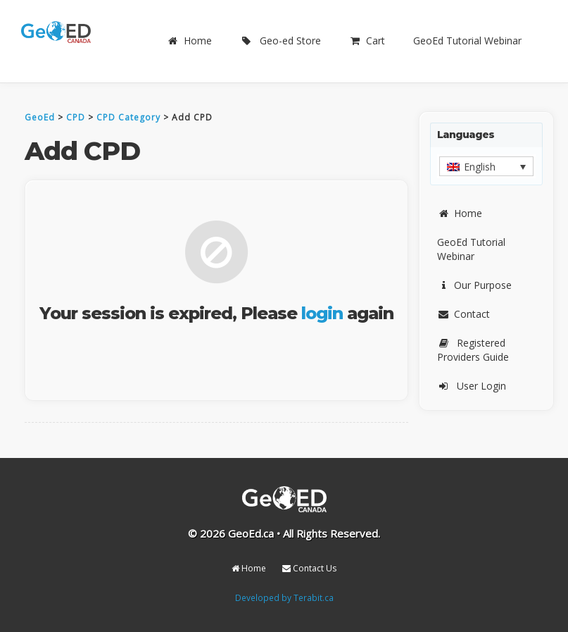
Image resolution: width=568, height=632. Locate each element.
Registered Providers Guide (473, 350)
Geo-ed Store (280, 40)
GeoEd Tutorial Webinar (467, 40)
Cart (367, 40)
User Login (471, 385)
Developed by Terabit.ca (284, 597)
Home (189, 40)
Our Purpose (474, 285)
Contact (463, 314)
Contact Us (309, 568)
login (322, 313)
